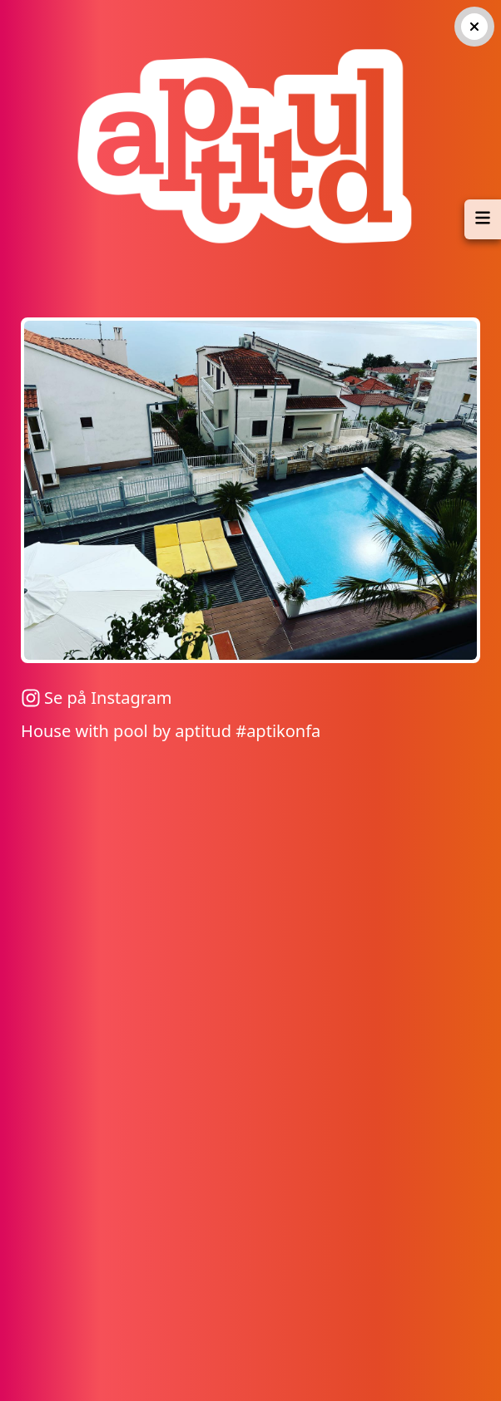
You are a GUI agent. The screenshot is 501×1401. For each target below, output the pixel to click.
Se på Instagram (96, 697)
